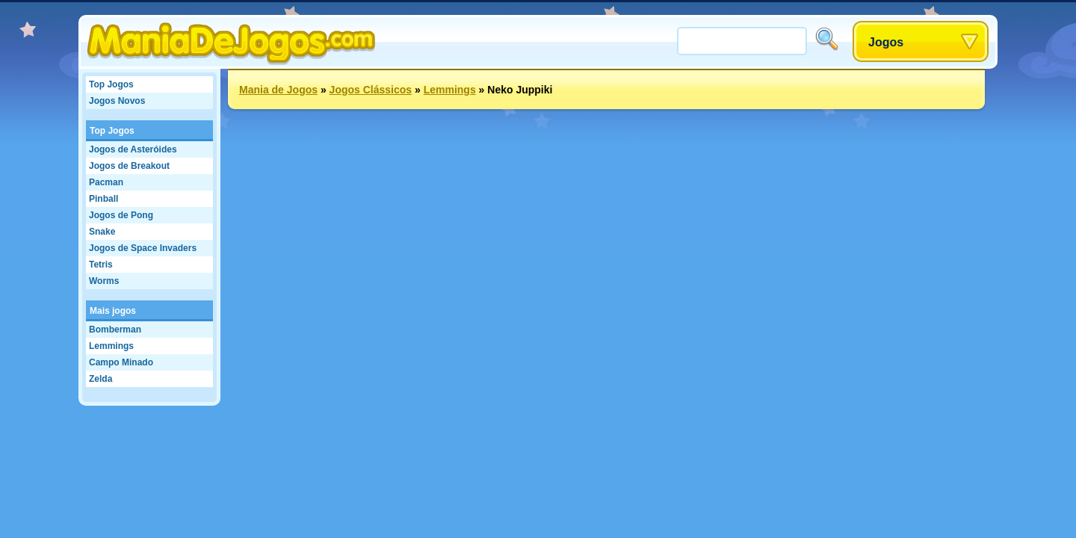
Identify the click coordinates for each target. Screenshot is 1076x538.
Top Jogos (111, 84)
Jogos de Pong (121, 215)
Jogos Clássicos (371, 90)
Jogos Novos (117, 101)
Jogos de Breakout (129, 166)
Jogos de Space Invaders (143, 248)
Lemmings (111, 346)
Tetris (101, 264)
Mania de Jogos (278, 90)
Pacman (106, 182)
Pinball (103, 199)
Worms (104, 281)
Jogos (885, 42)
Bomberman (115, 329)
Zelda (100, 379)
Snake (102, 231)
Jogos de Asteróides (133, 149)
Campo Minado (121, 362)
